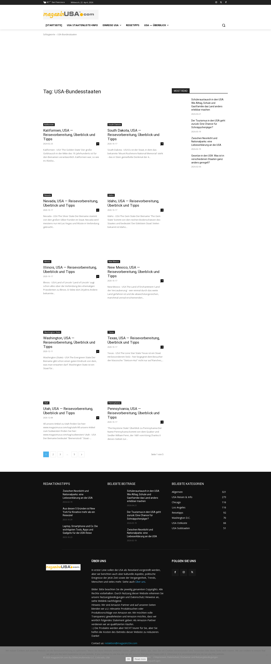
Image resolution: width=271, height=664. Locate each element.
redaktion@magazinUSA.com (121, 643)
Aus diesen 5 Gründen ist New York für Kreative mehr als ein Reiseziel (79, 512)
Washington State (52, 332)
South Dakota (115, 124)
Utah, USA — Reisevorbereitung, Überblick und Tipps (68, 411)
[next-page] (82, 454)
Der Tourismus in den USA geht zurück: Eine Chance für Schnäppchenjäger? (208, 124)
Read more (140, 659)
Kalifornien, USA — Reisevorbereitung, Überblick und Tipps (69, 134)
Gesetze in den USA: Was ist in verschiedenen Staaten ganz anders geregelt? (207, 159)
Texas (111, 332)
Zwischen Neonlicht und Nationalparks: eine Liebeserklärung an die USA (206, 141)
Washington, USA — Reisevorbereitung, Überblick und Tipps (69, 342)
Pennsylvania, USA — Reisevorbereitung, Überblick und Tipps (134, 413)
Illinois (47, 261)
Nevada (47, 195)
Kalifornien (49, 124)
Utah (46, 403)
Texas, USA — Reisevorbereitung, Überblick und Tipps (134, 340)
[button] (223, 25)
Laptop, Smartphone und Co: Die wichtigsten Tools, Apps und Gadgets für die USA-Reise (80, 529)
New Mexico (114, 261)
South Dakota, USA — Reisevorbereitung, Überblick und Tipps (134, 134)
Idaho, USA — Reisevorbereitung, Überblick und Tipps (133, 203)
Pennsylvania (114, 403)
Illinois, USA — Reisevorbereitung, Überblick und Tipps (70, 269)
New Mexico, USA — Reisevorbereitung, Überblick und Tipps (134, 271)
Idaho (111, 195)
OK (128, 659)
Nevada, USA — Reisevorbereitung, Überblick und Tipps (70, 203)
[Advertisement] (135, 62)
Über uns (140, 581)
